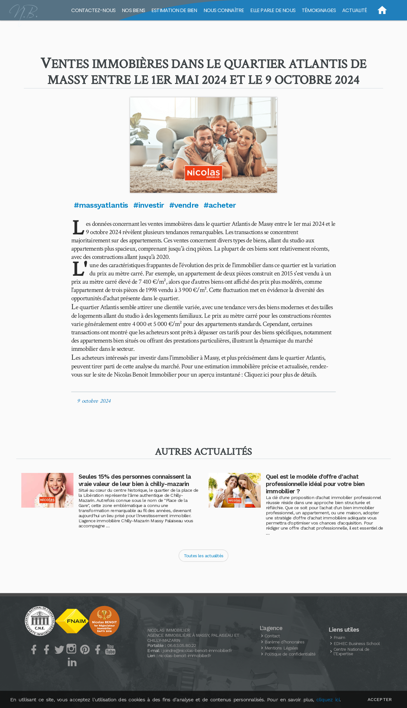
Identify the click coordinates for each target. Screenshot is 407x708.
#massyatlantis (101, 205)
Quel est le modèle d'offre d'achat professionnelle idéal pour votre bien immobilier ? (315, 484)
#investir (148, 205)
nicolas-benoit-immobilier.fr (185, 655)
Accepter (380, 699)
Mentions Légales (281, 648)
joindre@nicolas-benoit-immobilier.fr (197, 650)
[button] (203, 145)
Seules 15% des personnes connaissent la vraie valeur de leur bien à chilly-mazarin (135, 480)
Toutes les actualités (203, 555)
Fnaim (339, 637)
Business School (357, 643)
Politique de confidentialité (290, 654)
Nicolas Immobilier (168, 630)
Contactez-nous (93, 10)
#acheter (220, 205)
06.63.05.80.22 (181, 645)
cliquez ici (328, 700)
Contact (272, 636)
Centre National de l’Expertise (351, 651)
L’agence (271, 628)
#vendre (183, 205)
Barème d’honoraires (284, 642)
